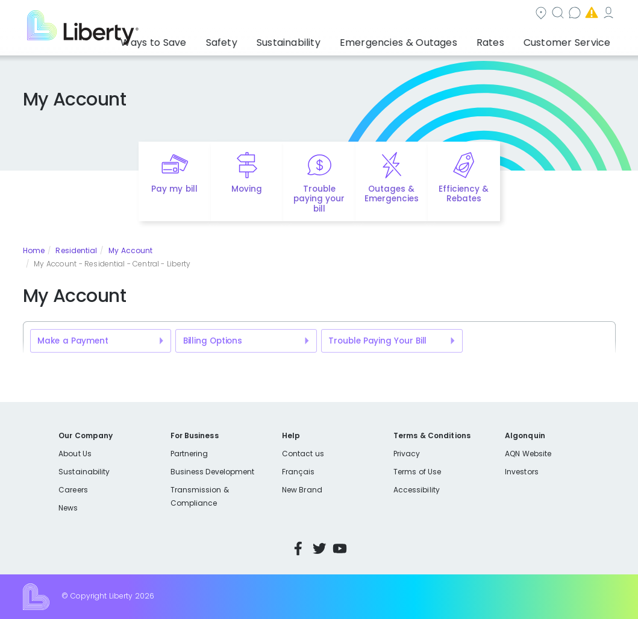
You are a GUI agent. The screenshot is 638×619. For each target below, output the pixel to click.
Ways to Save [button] (215, 39)
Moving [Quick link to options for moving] (246, 189)
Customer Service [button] (570, 39)
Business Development (212, 472)
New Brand (302, 490)
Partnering (189, 453)
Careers (72, 490)
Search (375, 14)
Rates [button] (506, 39)
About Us (75, 453)
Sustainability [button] (330, 39)
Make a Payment (72, 341)
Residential (76, 250)
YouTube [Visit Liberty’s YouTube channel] (340, 548)
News (68, 508)
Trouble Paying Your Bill (377, 341)
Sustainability (84, 472)
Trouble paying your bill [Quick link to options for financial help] (319, 199)
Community (309, 14)
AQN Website (528, 453)
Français (298, 472)
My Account (589, 14)
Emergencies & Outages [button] (427, 39)
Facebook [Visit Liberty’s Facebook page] (298, 548)
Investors (522, 472)
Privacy (406, 453)
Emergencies (513, 14)
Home (34, 250)
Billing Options (212, 341)
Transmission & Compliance (199, 496)
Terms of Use (417, 472)
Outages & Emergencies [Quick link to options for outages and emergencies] (391, 194)
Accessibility (416, 490)
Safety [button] (272, 39)
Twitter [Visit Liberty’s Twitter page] (319, 548)
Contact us (439, 14)
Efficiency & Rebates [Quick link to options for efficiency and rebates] (464, 194)
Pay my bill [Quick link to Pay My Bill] (174, 189)
